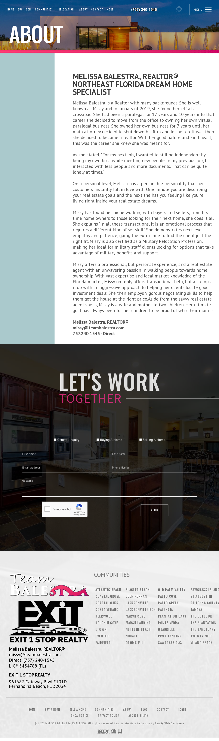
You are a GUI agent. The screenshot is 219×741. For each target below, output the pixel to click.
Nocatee (133, 636)
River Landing (170, 636)
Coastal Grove (107, 596)
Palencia (165, 609)
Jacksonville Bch (141, 609)
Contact (97, 9)
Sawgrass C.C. (170, 643)
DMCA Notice (80, 715)
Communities (44, 9)
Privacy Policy (108, 715)
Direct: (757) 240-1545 (32, 660)
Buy (20, 9)
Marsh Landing (138, 623)
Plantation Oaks (172, 616)
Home (10, 9)
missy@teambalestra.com (35, 654)
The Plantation (204, 623)
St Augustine (202, 596)
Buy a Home (52, 709)
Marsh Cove (135, 616)
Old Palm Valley (172, 590)
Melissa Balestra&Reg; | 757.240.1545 (144, 9)
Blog (144, 709)
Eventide (102, 636)
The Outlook (201, 616)
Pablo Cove (167, 596)
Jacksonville (137, 603)
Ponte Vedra (168, 623)
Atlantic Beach (108, 590)
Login (182, 709)
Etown (101, 629)
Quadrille (166, 629)
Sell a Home (78, 709)
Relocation (65, 9)
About (82, 9)
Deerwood (104, 616)
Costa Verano (106, 609)
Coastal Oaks (106, 603)
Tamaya (196, 609)
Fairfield (103, 643)
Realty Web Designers (169, 723)
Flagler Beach (138, 590)
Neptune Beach (138, 629)
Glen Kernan (136, 596)
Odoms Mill (136, 643)
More (110, 9)
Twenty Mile (201, 636)
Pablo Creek (168, 603)
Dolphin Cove (106, 623)
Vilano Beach (202, 643)
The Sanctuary (203, 629)
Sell (29, 9)
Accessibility (138, 715)
